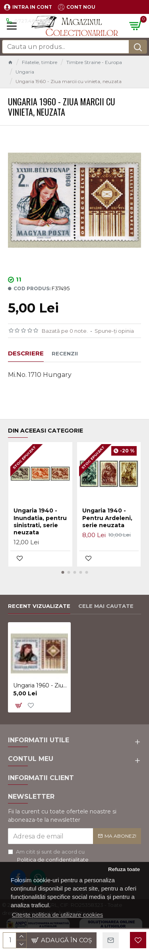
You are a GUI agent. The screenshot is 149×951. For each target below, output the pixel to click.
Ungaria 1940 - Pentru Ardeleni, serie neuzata (107, 517)
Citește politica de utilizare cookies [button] (57, 914)
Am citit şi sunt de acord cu (49, 856)
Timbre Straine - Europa (94, 62)
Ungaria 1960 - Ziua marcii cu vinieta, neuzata (40, 685)
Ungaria (24, 72)
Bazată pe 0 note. (65, 331)
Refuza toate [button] (124, 869)
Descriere (26, 353)
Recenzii (65, 353)
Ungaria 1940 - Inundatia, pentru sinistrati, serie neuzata (40, 521)
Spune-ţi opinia (114, 331)
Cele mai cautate (106, 606)
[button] (62, 572)
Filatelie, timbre (39, 62)
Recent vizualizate (39, 606)
